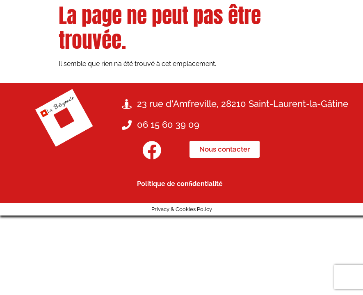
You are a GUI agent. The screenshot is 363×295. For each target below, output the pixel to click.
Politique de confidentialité (180, 184)
